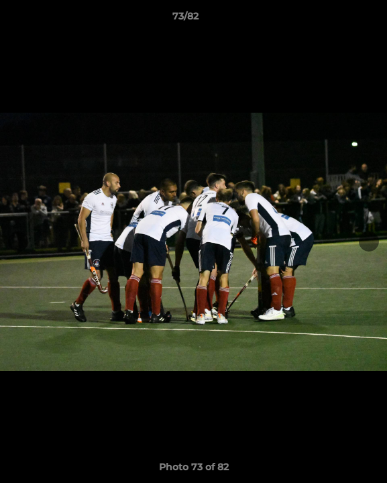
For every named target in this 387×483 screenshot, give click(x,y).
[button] (339, 19)
